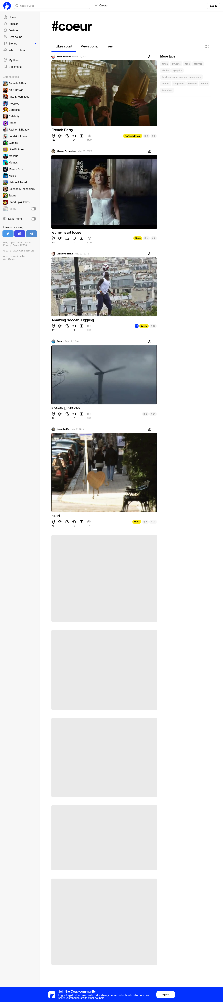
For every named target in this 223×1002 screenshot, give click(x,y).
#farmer (198, 63)
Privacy (7, 245)
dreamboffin (63, 429)
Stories (19, 43)
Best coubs (12, 37)
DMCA (23, 245)
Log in (213, 6)
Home (9, 17)
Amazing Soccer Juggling (72, 320)
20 (153, 521)
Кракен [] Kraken (65, 408)
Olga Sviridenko (65, 254)
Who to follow (14, 50)
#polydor (177, 70)
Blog (5, 242)
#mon (165, 63)
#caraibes (167, 90)
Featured (11, 30)
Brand (20, 242)
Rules (16, 245)
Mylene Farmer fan (66, 151)
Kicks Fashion (64, 57)
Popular (10, 24)
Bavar (59, 341)
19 (153, 325)
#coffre (165, 83)
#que (187, 63)
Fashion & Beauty (133, 136)
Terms (28, 242)
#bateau (192, 83)
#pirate (204, 83)
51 (153, 413)
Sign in (165, 994)
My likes (10, 60)
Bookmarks (12, 67)
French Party (62, 130)
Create (100, 5)
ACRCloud (8, 259)
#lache (165, 70)
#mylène (176, 63)
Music (138, 238)
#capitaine (178, 83)
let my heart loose (66, 232)
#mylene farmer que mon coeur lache (181, 77)
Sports (144, 326)
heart (55, 516)
